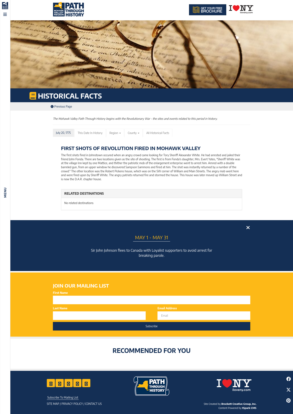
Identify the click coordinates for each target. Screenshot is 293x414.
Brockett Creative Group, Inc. (238, 403)
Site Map (53, 403)
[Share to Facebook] (288, 378)
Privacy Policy (72, 403)
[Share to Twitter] (288, 389)
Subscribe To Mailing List (62, 397)
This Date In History (90, 133)
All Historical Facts (157, 133)
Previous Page (61, 106)
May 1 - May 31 (151, 237)
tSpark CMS (249, 408)
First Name (60, 292)
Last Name (60, 308)
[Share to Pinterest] (288, 400)
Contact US (93, 403)
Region (115, 133)
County (133, 133)
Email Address (167, 308)
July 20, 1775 (63, 132)
